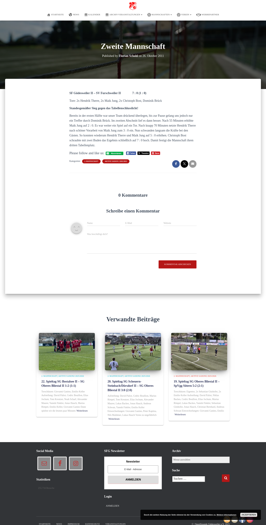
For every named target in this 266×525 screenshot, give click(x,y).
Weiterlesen (82, 411)
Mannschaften (159, 14)
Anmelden (112, 506)
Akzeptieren (249, 515)
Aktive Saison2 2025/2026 (71, 376)
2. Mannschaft (91, 161)
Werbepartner (207, 14)
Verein (184, 14)
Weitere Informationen (226, 515)
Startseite (55, 14)
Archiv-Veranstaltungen (123, 14)
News (74, 14)
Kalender (92, 14)
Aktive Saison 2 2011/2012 (116, 161)
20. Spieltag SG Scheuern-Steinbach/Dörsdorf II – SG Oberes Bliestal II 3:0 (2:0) (131, 386)
